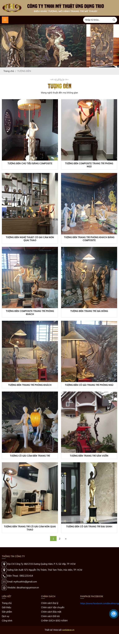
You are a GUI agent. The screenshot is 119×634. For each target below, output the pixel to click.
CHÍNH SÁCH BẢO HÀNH (54, 620)
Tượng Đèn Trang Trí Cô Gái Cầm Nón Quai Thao (30, 528)
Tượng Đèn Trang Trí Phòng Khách (29, 385)
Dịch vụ (5, 616)
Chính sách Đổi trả (50, 616)
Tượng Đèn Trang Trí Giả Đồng (89, 311)
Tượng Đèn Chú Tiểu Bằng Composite (30, 163)
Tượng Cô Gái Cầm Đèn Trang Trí (30, 455)
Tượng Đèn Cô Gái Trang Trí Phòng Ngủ (89, 385)
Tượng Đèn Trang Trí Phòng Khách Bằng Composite (89, 239)
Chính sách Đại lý (49, 603)
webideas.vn (68, 630)
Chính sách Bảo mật (51, 611)
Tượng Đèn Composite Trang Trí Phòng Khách (30, 313)
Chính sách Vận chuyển (52, 607)
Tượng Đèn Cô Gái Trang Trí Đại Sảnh (89, 526)
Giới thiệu (6, 607)
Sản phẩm (7, 611)
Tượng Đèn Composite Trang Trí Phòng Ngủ (89, 165)
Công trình (7, 620)
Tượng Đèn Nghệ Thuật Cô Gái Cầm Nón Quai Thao (30, 239)
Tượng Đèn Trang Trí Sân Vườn (89, 455)
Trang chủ (7, 603)
